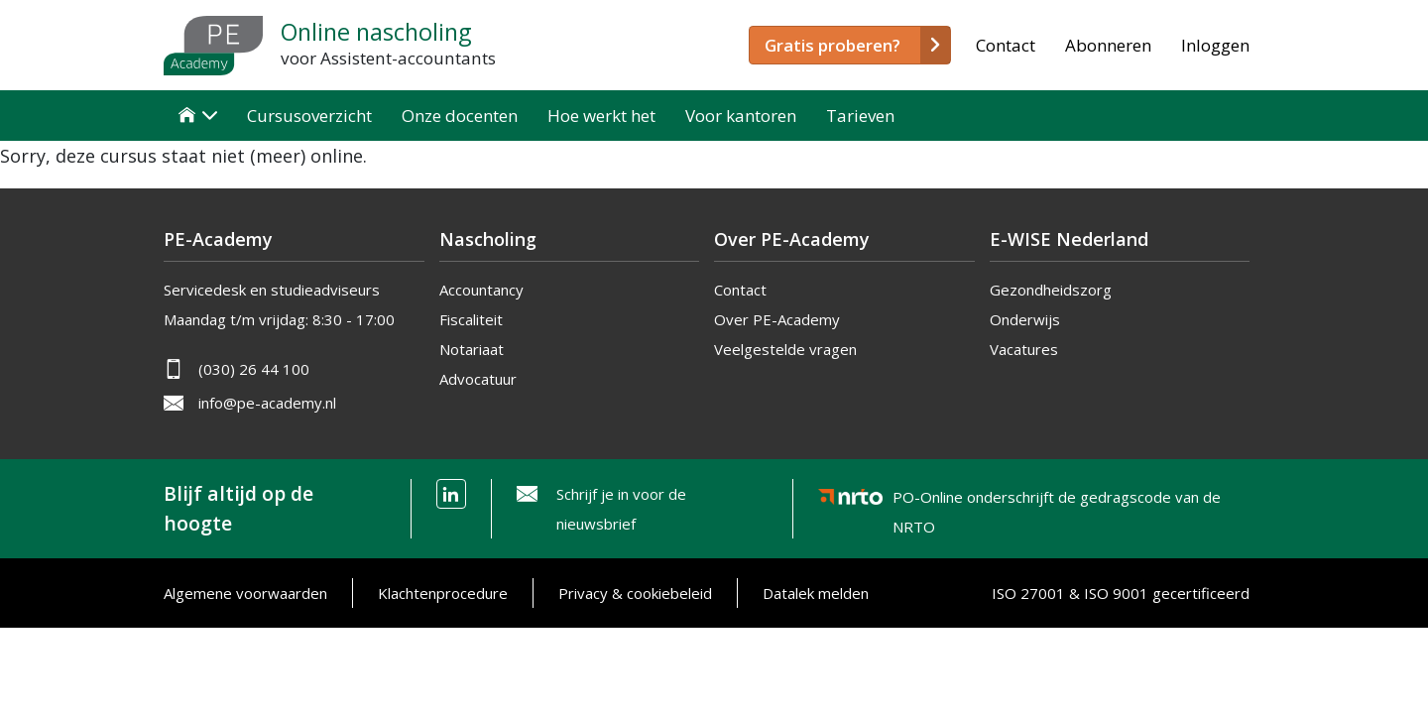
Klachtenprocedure (443, 593)
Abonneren (1108, 45)
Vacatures (1024, 349)
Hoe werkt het (601, 115)
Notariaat (471, 349)
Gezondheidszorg (1051, 289)
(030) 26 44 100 (253, 369)
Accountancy (481, 289)
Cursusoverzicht (309, 115)
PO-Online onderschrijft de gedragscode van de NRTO (1056, 500)
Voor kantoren (740, 115)
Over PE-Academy (777, 319)
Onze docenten (460, 115)
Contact (1005, 45)
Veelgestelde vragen (785, 349)
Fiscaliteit (471, 319)
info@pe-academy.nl (267, 403)
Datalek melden (816, 593)
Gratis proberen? (832, 45)
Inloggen (1215, 45)
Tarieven (860, 115)
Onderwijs (1025, 319)
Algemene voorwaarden (245, 593)
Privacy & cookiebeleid (635, 593)
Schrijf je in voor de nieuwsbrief (621, 509)
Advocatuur (478, 379)
